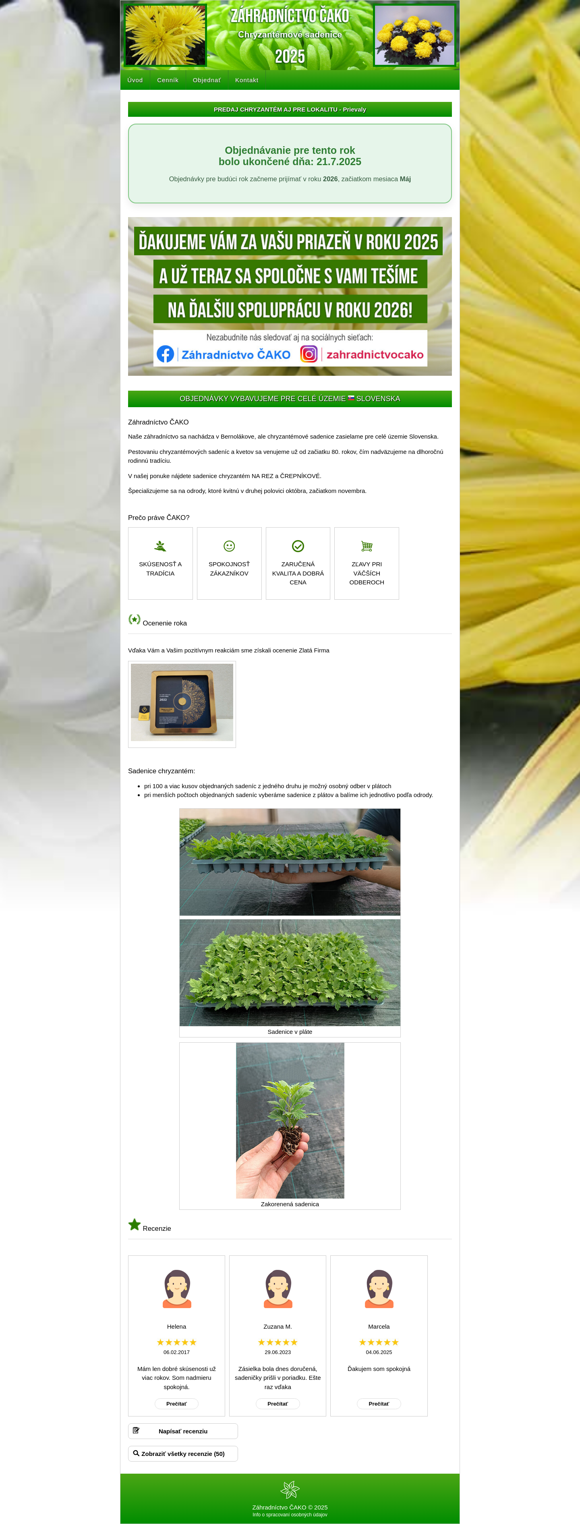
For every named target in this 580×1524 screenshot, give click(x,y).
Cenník (168, 80)
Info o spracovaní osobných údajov (290, 1515)
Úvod (135, 80)
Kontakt (247, 80)
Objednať (207, 80)
